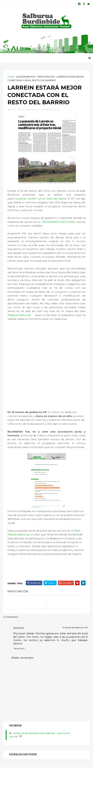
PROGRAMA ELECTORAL (68, 235)
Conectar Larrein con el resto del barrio (40, 212)
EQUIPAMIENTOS (26, 78)
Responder (19, 666)
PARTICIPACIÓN (46, 78)
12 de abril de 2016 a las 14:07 (75, 645)
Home (11, 78)
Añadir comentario (23, 675)
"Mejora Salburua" (63, 328)
